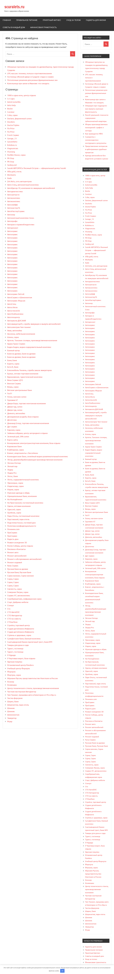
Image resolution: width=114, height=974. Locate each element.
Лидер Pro (11, 473)
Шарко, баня (12, 701)
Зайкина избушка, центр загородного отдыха (27, 433)
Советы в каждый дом (14, 27)
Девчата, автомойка (16, 413)
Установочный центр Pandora (20, 665)
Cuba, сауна (12, 115)
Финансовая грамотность (43, 27)
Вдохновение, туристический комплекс (25, 377)
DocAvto (11, 122)
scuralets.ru (14, 7)
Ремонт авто (12, 552)
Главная (7, 20)
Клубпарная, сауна (15, 449)
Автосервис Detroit (15, 294)
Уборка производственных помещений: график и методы (96, 127)
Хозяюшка (12, 685)
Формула (11, 671)
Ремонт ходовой (14, 562)
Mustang (11, 151)
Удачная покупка (14, 661)
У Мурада (11, 655)
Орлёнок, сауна (14, 512)
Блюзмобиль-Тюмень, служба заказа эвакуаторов (29, 370)
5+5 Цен (11, 98)
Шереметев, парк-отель (18, 705)
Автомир (11, 214)
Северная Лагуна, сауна (17, 592)
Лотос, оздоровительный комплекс (23, 479)
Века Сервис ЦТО (15, 380)
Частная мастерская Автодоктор (21, 691)
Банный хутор (13, 350)
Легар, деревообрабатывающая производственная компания (34, 459)
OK (62, 971)
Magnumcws (12, 148)
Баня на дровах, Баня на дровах (21, 353)
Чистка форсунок (15, 698)
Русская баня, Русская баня (19, 572)
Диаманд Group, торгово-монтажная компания (28, 423)
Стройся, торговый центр (18, 625)
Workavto (11, 175)
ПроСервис (12, 532)
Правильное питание (26, 20)
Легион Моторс (14, 463)
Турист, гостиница (15, 648)
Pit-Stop (10, 158)
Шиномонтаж (13, 714)
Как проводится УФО (94, 133)
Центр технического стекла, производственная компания (33, 688)
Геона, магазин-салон (16, 396)
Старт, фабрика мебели (17, 602)
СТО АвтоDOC (13, 612)
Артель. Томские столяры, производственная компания (32, 340)
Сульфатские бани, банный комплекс (24, 638)
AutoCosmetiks (14, 102)
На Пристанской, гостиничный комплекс (25, 502)
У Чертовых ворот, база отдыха (21, 658)
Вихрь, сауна (12, 387)
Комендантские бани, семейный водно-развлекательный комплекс (37, 456)
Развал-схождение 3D (17, 542)
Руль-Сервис (12, 565)
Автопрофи (12, 221)
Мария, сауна (13, 489)
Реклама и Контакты (16, 549)
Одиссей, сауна (14, 509)
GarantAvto (12, 141)
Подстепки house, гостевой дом (21, 522)
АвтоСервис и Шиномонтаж (19, 297)
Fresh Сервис (13, 135)
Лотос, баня (12, 476)
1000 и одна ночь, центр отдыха (21, 95)
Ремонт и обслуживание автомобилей (24, 559)
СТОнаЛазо (12, 622)
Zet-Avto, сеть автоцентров (19, 181)
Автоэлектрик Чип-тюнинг (19, 327)
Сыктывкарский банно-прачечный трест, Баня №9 (29, 642)
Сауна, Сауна (13, 579)
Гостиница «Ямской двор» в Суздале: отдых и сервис (30, 76)
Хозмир (10, 681)
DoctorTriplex (13, 125)
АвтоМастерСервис (16, 211)
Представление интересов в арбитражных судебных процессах (96, 149)
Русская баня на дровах (17, 569)
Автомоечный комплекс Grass (20, 218)
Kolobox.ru (12, 145)
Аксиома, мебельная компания (21, 334)
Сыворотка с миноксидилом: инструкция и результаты (95, 140)
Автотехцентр (13, 317)
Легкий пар (12, 466)
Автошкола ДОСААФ (16, 320)
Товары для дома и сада (18, 645)
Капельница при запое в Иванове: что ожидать (28, 83)
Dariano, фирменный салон (19, 118)
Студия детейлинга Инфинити (20, 628)
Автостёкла (12, 307)
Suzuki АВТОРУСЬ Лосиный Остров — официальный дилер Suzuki (36, 168)
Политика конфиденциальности (21, 526)
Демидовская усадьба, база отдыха (23, 416)
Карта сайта (12, 440)
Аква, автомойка (14, 330)
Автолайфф (12, 204)
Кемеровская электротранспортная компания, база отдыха (33, 443)
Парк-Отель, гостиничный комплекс (23, 516)
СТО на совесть (14, 618)
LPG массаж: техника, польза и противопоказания (29, 73)
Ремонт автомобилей (16, 555)
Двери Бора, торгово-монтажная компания (26, 403)
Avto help (11, 105)
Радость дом (12, 539)
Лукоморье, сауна (15, 483)
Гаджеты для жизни (96, 20)
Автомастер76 (13, 208)
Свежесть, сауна (14, 589)
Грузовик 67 (12, 400)
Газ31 (9, 393)
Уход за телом (73, 20)
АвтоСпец (11, 304)
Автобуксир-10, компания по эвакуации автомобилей (31, 188)
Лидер (10, 469)
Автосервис (12, 231)
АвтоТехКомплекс (15, 314)
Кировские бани (14, 446)
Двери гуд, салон (14, 406)
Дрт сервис (12, 426)
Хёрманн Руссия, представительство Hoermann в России (32, 678)
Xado (9, 178)
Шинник (11, 708)
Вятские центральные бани (19, 390)
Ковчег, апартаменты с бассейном (22, 453)
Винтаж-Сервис (14, 383)
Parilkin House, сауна (16, 155)
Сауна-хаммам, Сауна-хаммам (20, 575)
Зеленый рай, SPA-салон (18, 436)
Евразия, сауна (13, 430)
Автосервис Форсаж (16, 300)
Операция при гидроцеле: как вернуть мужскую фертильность (96, 108)
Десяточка (12, 420)
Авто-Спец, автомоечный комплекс (23, 184)
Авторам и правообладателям (20, 224)
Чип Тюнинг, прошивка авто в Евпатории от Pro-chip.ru (31, 695)
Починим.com (13, 529)
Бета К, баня (12, 367)
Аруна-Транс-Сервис (16, 343)
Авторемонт (12, 228)
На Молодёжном (14, 499)
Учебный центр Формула (18, 668)
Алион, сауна (13, 337)
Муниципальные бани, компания (22, 496)
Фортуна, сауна (14, 675)
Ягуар (9, 721)
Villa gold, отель (14, 171)
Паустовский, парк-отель (18, 519)
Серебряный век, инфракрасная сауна (24, 599)
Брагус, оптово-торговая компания (22, 373)
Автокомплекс (13, 198)
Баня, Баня (12, 360)
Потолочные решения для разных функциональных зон (32, 80)
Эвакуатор (11, 718)
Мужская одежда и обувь (18, 493)
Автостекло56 (13, 310)
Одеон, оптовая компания (19, 506)
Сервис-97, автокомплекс (18, 595)
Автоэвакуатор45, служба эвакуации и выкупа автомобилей (34, 324)
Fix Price (10, 128)
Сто (8, 608)
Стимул (10, 605)
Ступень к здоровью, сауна (19, 635)
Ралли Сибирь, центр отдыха (20, 546)
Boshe (10, 108)
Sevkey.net (12, 165)
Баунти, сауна (13, 363)
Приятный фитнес (52, 20)
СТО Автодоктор (14, 615)
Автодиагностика (15, 191)
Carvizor (10, 112)
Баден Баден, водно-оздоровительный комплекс (29, 347)
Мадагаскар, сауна (15, 486)
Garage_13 (12, 138)
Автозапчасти (13, 194)
